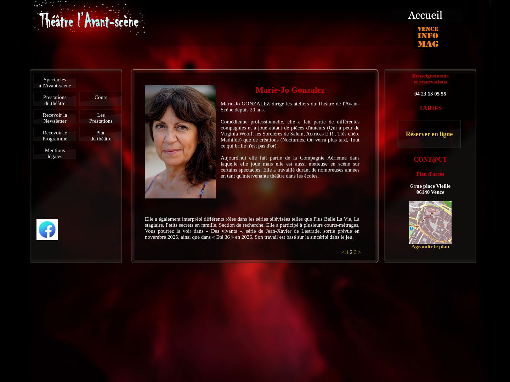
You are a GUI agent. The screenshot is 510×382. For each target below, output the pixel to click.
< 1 (346, 252)
